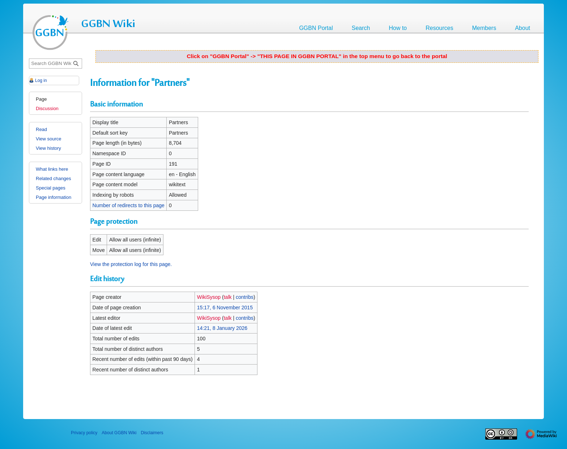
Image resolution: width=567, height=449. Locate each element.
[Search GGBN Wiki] (55, 63)
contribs (244, 297)
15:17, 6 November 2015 (225, 307)
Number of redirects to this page (129, 205)
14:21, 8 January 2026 (222, 328)
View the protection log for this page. (131, 264)
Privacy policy (84, 432)
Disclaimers (152, 432)
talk (228, 297)
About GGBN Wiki (119, 432)
